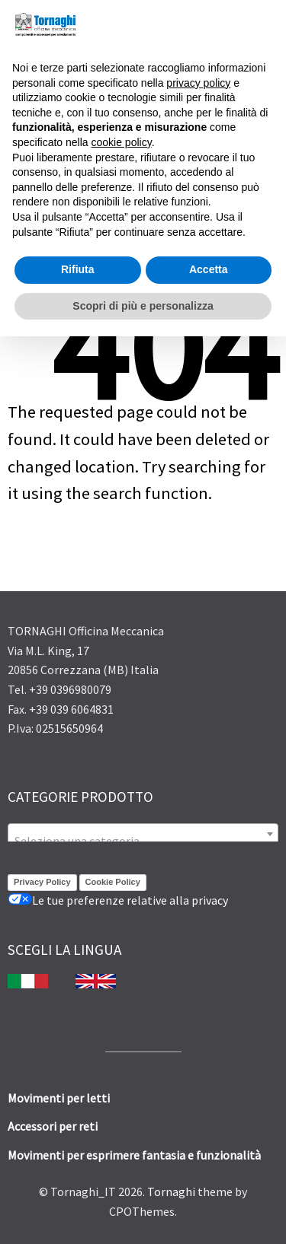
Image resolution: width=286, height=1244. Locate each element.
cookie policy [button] (122, 142)
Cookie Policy (112, 881)
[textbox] (143, 840)
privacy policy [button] (198, 83)
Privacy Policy (42, 881)
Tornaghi (171, 1191)
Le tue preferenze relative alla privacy (118, 900)
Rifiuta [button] (78, 269)
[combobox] (143, 834)
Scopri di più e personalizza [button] (142, 306)
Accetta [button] (208, 269)
